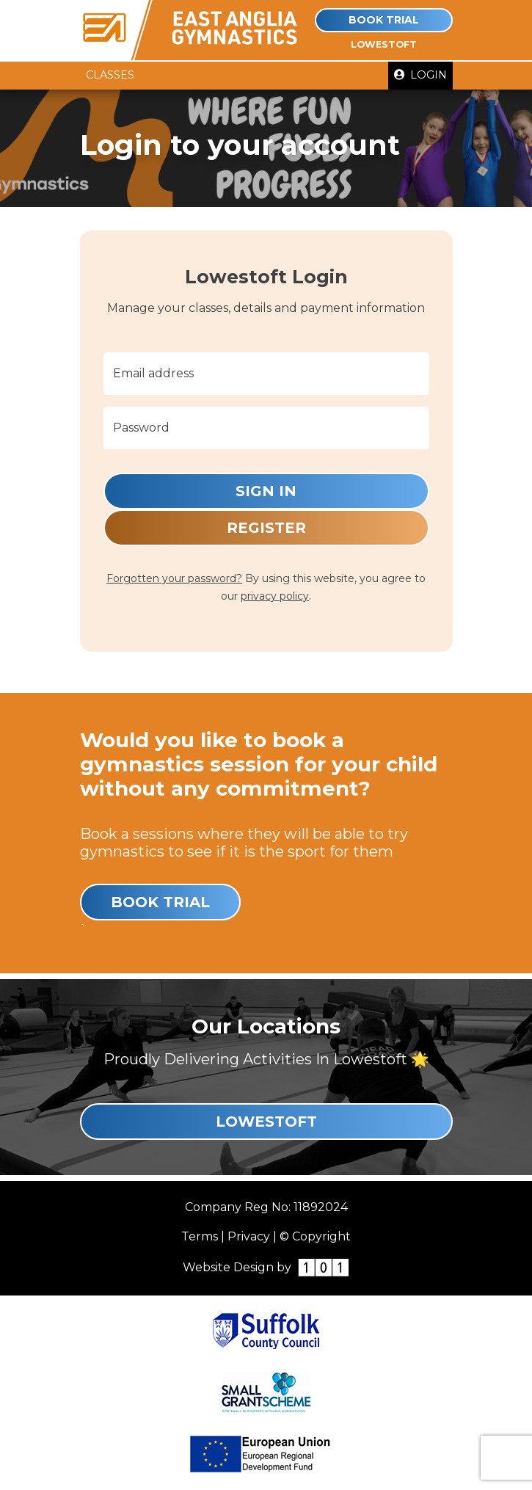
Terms (199, 1236)
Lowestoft (266, 1121)
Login (420, 74)
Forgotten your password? (174, 578)
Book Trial (384, 19)
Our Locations (266, 1026)
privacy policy (275, 596)
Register (266, 528)
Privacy (248, 1236)
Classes (110, 74)
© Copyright (315, 1236)
